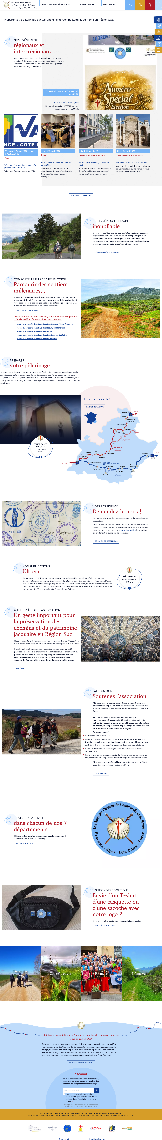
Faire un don (101, 773)
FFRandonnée (96, 1128)
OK (96, 1090)
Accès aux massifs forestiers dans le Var (34, 331)
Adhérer (20, 668)
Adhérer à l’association (81, 1063)
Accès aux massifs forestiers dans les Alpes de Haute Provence (45, 324)
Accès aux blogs (24, 843)
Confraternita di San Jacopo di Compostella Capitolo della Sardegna (80, 1128)
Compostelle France (52, 1128)
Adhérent (140, 5)
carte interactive (128, 530)
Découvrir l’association (107, 252)
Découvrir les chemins (27, 310)
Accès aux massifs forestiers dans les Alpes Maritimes (41, 328)
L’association (86, 4)
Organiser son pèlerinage (55, 4)
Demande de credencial (106, 541)
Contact (130, 5)
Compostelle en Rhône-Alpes (67, 1128)
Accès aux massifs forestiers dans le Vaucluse (37, 338)
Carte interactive (95, 407)
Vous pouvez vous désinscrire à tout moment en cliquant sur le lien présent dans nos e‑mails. (81, 1105)
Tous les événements (81, 196)
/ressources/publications (129, 578)
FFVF (112, 1128)
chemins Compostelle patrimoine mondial (34, 1128)
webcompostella (128, 1128)
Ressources (109, 4)
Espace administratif (150, 5)
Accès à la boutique (105, 926)
